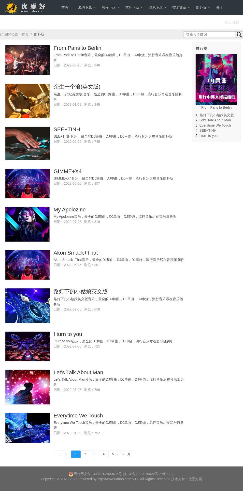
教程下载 (111, 7)
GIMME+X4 (68, 171)
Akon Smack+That (76, 253)
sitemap (168, 474)
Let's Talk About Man (78, 372)
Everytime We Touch (78, 416)
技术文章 (181, 7)
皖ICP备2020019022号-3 (142, 474)
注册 (235, 22)
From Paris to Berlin (77, 48)
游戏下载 (158, 7)
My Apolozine (70, 210)
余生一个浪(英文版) (77, 87)
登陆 (227, 22)
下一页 (125, 454)
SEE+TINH (67, 129)
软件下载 (134, 7)
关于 (219, 7)
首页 (64, 7)
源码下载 (87, 7)
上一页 (63, 454)
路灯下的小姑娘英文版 (81, 291)
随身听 (203, 7)
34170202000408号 (107, 474)
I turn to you (68, 334)
